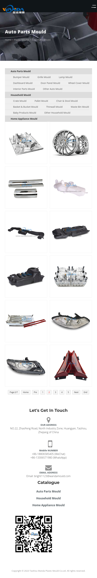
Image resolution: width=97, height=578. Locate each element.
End (85, 392)
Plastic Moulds (21, 39)
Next (76, 392)
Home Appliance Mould (48, 505)
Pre (35, 392)
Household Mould (48, 498)
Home (8, 39)
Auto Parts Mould (41, 39)
